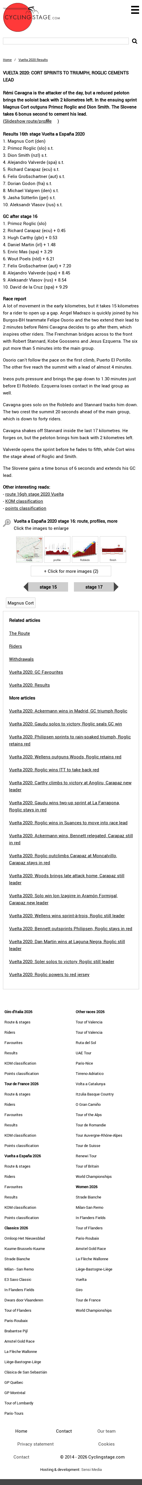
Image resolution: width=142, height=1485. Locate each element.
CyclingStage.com (35, 17)
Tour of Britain (87, 1166)
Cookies (106, 1444)
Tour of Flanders (17, 1310)
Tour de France (88, 1300)
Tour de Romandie (91, 1125)
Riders (9, 1032)
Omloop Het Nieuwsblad (24, 1238)
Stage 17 (93, 587)
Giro (79, 1289)
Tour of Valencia (89, 1022)
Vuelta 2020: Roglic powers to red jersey (49, 974)
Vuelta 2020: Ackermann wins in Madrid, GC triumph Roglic (68, 711)
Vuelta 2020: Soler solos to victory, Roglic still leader (61, 961)
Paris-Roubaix (16, 1320)
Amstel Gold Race (19, 1341)
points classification (25, 508)
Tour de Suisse (88, 1145)
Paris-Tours (13, 1413)
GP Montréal (14, 1392)
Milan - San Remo (19, 1269)
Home (7, 59)
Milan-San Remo (89, 1207)
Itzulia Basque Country (95, 1094)
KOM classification (24, 501)
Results (11, 1053)
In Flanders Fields (19, 1289)
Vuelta (81, 1279)
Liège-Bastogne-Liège (22, 1361)
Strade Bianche (17, 1258)
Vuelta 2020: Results (29, 685)
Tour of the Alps (89, 1114)
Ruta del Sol (86, 1042)
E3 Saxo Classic (17, 1279)
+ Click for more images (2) (71, 571)
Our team (106, 1431)
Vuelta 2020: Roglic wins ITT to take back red (54, 770)
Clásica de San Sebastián (25, 1372)
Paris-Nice (84, 1063)
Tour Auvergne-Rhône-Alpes (99, 1135)
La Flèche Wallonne (20, 1351)
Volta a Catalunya (90, 1083)
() (31, 121)
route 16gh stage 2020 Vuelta (34, 494)
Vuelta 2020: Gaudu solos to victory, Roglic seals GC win (65, 724)
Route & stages (17, 1022)
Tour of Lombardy (18, 1403)
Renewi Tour (86, 1155)
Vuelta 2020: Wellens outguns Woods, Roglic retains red (65, 757)
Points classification (21, 1073)
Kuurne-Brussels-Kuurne (24, 1248)
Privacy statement (35, 1444)
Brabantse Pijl (16, 1330)
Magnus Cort (21, 603)
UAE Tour (83, 1053)
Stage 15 (48, 587)
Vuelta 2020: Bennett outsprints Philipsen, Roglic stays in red (70, 928)
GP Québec (13, 1382)
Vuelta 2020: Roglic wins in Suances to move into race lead (68, 822)
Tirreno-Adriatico (90, 1073)
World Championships (94, 1176)
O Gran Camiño (88, 1104)
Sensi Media (91, 1469)
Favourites (13, 1042)
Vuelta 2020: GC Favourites (36, 672)
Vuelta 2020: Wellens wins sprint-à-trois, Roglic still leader (67, 915)
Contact (21, 1457)
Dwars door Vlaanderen (23, 1300)
